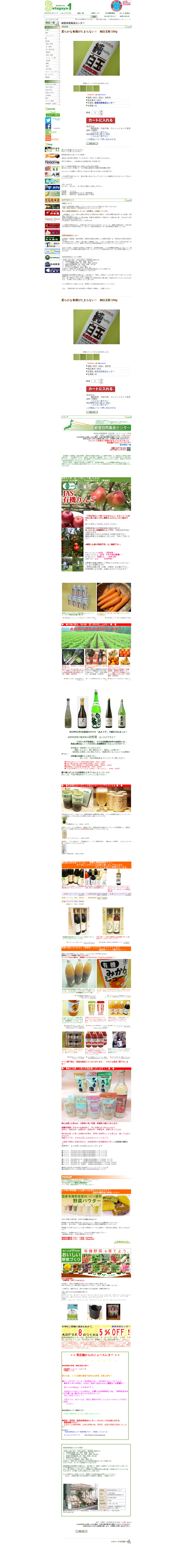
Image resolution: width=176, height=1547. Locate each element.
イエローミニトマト (67, 1294)
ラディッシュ (117, 1294)
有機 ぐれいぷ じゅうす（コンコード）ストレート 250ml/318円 (120, 1026)
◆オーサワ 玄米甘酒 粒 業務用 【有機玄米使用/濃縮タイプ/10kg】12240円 (89, 1164)
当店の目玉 (48, 90)
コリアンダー (65, 1297)
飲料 (46, 33)
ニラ (91, 1297)
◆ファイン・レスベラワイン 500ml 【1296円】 (122, 894)
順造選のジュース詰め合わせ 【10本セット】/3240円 (76, 1057)
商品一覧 (80, 13)
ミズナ (85, 1297)
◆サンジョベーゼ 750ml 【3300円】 (74, 901)
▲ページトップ (119, 1541)
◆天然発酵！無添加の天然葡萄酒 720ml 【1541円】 (99, 894)
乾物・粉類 (49, 55)
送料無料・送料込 (50, 104)
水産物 (48, 60)
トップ (128, 19)
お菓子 (47, 30)
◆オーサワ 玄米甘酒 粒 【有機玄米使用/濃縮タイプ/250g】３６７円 (87, 1161)
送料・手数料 (100, 435)
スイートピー (72, 1300)
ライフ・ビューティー (52, 72)
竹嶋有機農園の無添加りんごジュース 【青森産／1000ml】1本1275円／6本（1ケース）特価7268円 (85, 997)
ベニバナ (106, 1300)
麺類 (47, 63)
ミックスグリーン (98, 1297)
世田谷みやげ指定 (50, 84)
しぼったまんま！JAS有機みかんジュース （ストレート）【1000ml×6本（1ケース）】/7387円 (117, 996)
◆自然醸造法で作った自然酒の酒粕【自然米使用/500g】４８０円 (84, 1169)
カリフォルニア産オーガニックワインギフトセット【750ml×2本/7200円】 (82, 943)
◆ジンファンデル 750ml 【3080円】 (74, 897)
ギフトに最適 (49, 101)
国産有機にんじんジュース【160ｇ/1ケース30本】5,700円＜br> (80, 618)
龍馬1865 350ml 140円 (75, 854)
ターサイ (116, 1296)
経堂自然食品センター (117, 19)
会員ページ (95, 13)
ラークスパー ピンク (96, 1300)
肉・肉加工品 (50, 49)
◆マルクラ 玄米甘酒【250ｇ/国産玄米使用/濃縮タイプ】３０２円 (84, 1151)
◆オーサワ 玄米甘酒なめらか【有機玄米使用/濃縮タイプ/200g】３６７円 (87, 1159)
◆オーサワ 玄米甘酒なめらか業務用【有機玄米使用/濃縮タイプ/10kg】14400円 (89, 1162)
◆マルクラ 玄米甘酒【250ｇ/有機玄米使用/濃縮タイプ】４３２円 (84, 1154)
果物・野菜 (49, 44)
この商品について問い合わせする (101, 139)
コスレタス (108, 1294)
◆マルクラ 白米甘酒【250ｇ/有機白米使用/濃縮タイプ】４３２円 (84, 1156)
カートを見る (124, 13)
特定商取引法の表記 (113, 435)
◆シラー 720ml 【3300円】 (76, 904)
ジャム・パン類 (51, 58)
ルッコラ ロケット (76, 1296)
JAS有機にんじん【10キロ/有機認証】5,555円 (119, 617)
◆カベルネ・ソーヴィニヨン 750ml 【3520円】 (76, 894)
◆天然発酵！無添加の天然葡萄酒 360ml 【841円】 (99, 898)
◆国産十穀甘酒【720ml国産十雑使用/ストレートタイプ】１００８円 (85, 1167)
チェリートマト (99, 1294)
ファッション (49, 35)
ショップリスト (65, 13)
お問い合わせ (124, 16)
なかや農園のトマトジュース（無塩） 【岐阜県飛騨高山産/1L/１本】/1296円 (97, 1057)
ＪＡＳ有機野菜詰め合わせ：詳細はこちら (97, 679)
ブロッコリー (65, 1296)
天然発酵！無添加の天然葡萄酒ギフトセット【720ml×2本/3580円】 (115, 943)
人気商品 (48, 95)
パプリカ (77, 1294)
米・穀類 (48, 47)
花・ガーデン (49, 74)
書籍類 (47, 77)
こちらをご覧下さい (100, 132)
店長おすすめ (49, 92)
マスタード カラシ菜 (97, 1296)
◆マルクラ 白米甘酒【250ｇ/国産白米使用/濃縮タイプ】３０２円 (84, 1152)
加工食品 (48, 69)
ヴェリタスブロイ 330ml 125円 (78, 838)
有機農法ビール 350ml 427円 (78, 824)
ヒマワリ (64, 1300)
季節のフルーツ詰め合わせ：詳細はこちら (120, 679)
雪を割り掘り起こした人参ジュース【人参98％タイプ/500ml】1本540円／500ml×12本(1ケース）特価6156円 (74, 1027)
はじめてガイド (109, 16)
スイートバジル (127, 1294)
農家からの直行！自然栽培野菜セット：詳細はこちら (75, 679)
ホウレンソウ (86, 1296)
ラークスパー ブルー (83, 1300)
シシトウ (84, 1294)
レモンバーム (108, 1296)
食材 (47, 66)
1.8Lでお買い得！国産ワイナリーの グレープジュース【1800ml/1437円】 (120, 1057)
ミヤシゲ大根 (124, 1296)
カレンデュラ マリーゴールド (118, 1300)
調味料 (48, 52)
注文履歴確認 (109, 13)
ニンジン (90, 1294)
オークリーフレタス (76, 1297)
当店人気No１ (49, 87)
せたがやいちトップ (51, 13)
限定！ (47, 98)
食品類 (47, 41)
